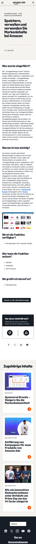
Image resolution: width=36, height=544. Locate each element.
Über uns (18, 537)
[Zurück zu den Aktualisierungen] (16, 300)
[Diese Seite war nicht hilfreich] (10, 333)
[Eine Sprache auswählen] (18, 524)
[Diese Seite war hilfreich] (26, 333)
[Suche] (33, 2)
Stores (25, 192)
